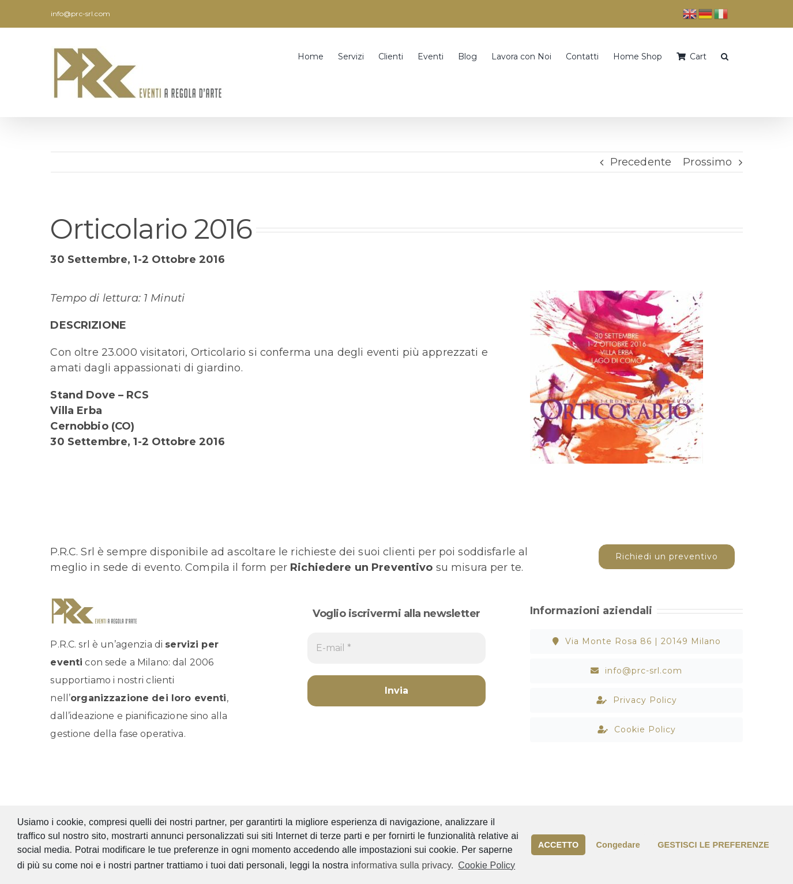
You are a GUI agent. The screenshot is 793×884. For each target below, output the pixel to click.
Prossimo (707, 162)
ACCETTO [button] (558, 844)
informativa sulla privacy (401, 865)
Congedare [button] (618, 844)
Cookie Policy (486, 865)
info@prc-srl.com (80, 13)
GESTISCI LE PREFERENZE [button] (713, 844)
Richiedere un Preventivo (361, 567)
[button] (724, 55)
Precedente (640, 162)
